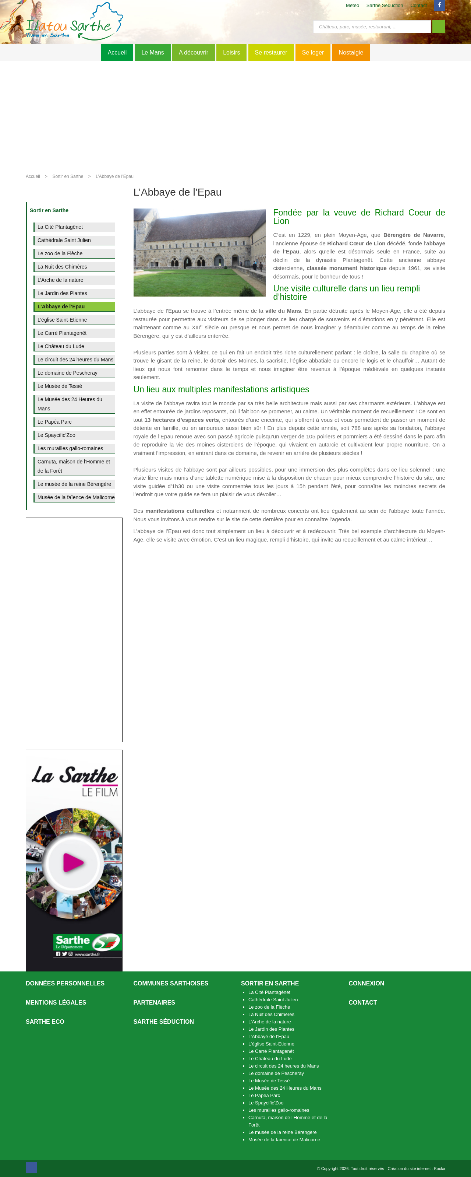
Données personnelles (65, 983)
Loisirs (231, 52)
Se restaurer (271, 52)
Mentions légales (56, 1002)
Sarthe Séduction (384, 5)
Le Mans (152, 52)
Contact (418, 5)
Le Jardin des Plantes (271, 1029)
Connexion (367, 983)
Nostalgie (351, 52)
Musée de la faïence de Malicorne (284, 1139)
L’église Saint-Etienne (271, 1044)
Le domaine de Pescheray (276, 1073)
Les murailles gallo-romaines (278, 1110)
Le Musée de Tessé (269, 1080)
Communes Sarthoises (171, 983)
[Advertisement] (235, 116)
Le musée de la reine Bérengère (282, 1132)
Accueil (117, 52)
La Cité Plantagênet (269, 992)
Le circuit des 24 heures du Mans (283, 1066)
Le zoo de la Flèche (269, 1007)
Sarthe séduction (164, 1022)
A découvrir (193, 52)
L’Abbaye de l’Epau (115, 176)
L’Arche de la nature (269, 1021)
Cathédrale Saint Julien (273, 999)
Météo (352, 5)
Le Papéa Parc (264, 1095)
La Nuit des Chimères (271, 1014)
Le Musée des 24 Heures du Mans (285, 1088)
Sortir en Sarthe (67, 176)
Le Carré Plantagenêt (271, 1051)
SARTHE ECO (45, 1022)
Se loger (313, 52)
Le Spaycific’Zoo (265, 1103)
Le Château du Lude (270, 1058)
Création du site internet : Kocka (416, 1168)
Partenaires (155, 1002)
